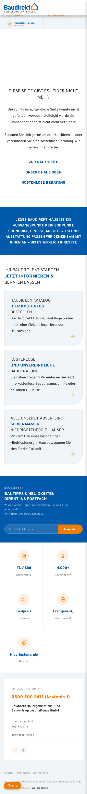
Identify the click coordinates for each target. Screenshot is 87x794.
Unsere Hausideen (43, 172)
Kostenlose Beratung (43, 182)
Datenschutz (40, 773)
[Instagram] (23, 750)
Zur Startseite (43, 161)
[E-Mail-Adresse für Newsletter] (31, 529)
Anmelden (70, 529)
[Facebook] (14, 750)
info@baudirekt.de (22, 735)
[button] (7, 787)
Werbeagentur (40, 788)
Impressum (23, 773)
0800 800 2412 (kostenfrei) (40, 696)
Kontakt (9, 773)
